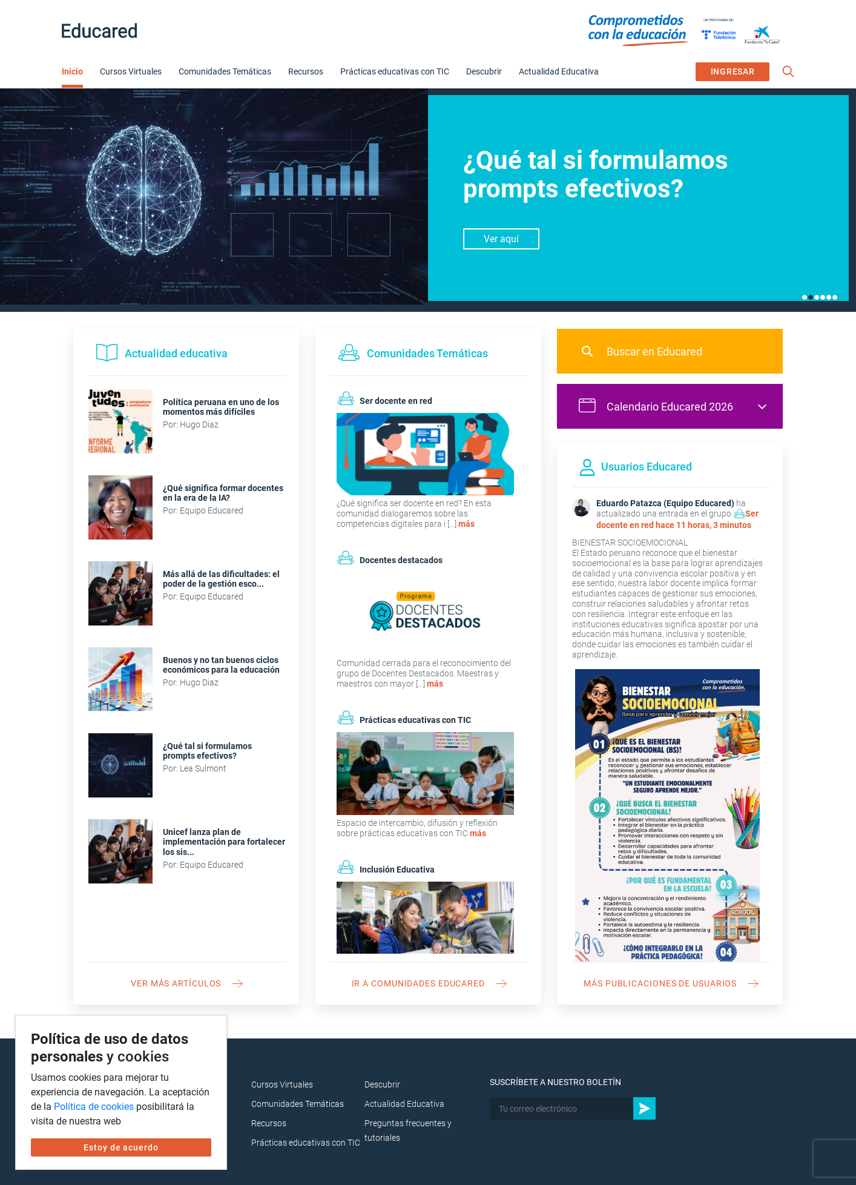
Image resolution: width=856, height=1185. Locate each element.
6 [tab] (834, 297)
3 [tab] (816, 297)
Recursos (305, 71)
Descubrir (484, 71)
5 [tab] (828, 297)
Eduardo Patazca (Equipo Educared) (665, 503)
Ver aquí (501, 239)
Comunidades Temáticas (225, 71)
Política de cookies (94, 1106)
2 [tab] (810, 297)
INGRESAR (733, 71)
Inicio (72, 71)
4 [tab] (822, 297)
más (466, 524)
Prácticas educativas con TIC (394, 71)
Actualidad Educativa (559, 71)
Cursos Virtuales (131, 71)
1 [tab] (804, 297)
